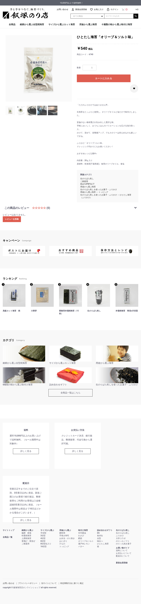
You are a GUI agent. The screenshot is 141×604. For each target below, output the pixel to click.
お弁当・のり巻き (67, 538)
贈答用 (62, 533)
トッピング (103, 192)
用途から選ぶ (65, 530)
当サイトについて (49, 583)
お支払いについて (123, 553)
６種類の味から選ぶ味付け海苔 (116, 24)
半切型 (43, 533)
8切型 (42, 541)
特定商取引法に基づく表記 (71, 583)
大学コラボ (121, 538)
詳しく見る (25, 451)
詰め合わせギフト (104, 530)
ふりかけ (120, 535)
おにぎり (63, 541)
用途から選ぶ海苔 (88, 24)
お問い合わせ (8, 583)
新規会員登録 (122, 563)
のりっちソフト (122, 541)
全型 (99, 538)
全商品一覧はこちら (70, 392)
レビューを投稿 (12, 219)
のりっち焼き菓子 (123, 544)
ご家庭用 (84, 181)
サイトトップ (8, 530)
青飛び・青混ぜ (28, 541)
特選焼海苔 (26, 535)
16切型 (43, 546)
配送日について (122, 556)
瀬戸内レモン (84, 544)
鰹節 (80, 538)
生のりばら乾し (87, 178)
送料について (122, 550)
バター (81, 546)
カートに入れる (103, 78)
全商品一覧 (7, 537)
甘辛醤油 (82, 533)
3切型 (42, 535)
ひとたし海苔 (103, 544)
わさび (81, 535)
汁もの (62, 544)
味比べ (100, 541)
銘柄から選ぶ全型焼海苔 (32, 24)
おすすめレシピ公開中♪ (87, 153)
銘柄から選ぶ (27, 530)
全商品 (12, 24)
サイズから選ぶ (47, 530)
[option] (39, 68)
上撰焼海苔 (26, 538)
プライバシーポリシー (27, 583)
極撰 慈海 (26, 533)
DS (98, 533)
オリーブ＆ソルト (86, 541)
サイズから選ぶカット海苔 (61, 24)
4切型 (42, 538)
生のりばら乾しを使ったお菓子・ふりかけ (98, 189)
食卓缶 (100, 535)
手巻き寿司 (64, 535)
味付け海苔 (83, 530)
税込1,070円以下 (87, 184)
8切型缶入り (45, 544)
